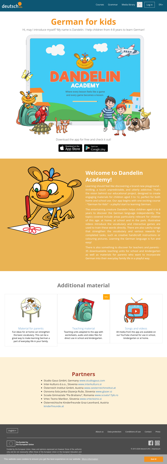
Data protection (114, 431)
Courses (100, 4)
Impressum (156, 449)
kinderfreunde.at (54, 406)
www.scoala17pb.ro (106, 395)
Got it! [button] (153, 459)
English (12, 430)
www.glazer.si (104, 391)
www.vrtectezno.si (91, 399)
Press (158, 431)
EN (161, 4)
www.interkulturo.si (90, 384)
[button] (43, 85)
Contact (148, 431)
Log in (150, 4)
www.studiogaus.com (92, 380)
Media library (128, 4)
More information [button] (90, 459)
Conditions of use (133, 431)
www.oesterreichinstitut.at (100, 388)
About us (100, 431)
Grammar (113, 4)
